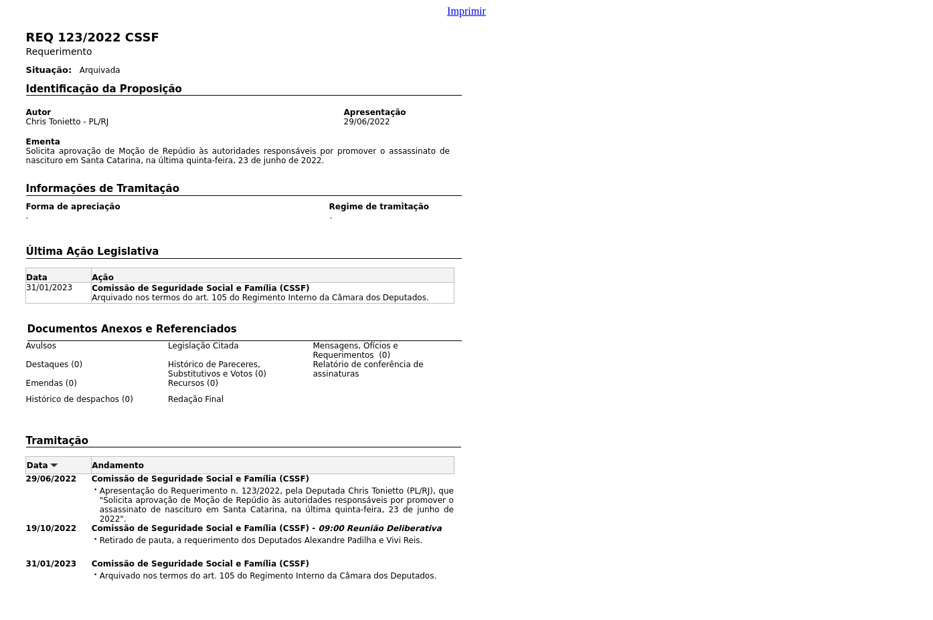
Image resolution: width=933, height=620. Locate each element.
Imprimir (466, 11)
